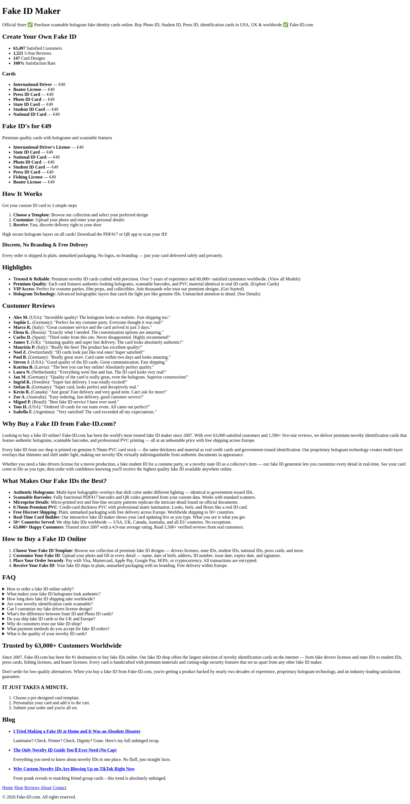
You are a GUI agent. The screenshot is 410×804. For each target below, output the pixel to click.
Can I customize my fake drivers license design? (50, 608)
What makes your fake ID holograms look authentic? (54, 594)
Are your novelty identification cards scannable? (50, 603)
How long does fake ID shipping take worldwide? (51, 599)
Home (7, 787)
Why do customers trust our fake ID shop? (44, 623)
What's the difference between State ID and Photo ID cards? (60, 613)
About (45, 787)
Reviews (32, 787)
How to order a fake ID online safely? (40, 589)
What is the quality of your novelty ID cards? (47, 633)
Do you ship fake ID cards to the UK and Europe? (51, 618)
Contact (59, 787)
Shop (18, 787)
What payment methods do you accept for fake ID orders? (58, 628)
